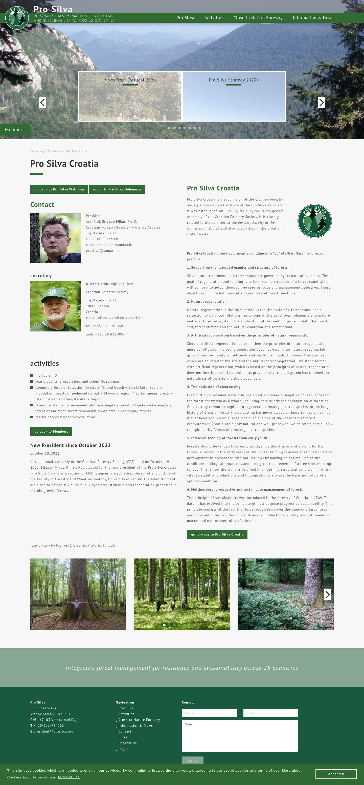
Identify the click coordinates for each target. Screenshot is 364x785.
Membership (37, 151)
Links (123, 737)
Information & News (313, 17)
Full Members (56, 151)
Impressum (128, 743)
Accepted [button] (336, 774)
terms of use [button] (69, 777)
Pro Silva (185, 17)
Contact (125, 731)
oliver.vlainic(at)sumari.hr (120, 317)
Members (15, 129)
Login (123, 748)
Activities (213, 17)
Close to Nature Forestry (258, 17)
